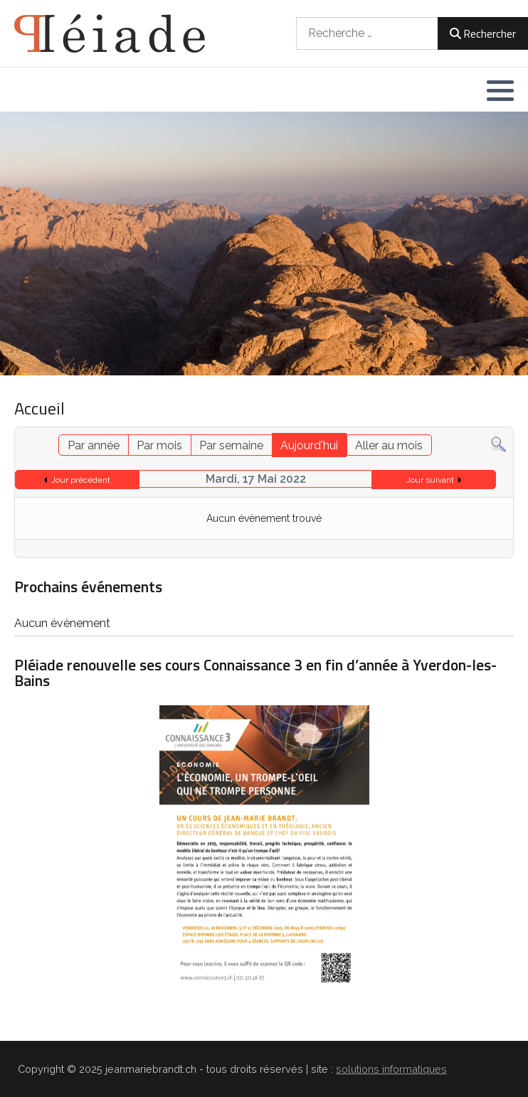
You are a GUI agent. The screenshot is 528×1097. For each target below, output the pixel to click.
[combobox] (367, 33)
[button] (500, 90)
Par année (94, 445)
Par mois (159, 445)
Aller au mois (389, 445)
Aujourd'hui (309, 445)
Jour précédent (80, 480)
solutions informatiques (391, 1069)
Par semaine (231, 445)
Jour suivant (430, 480)
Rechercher (483, 33)
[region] (264, 243)
